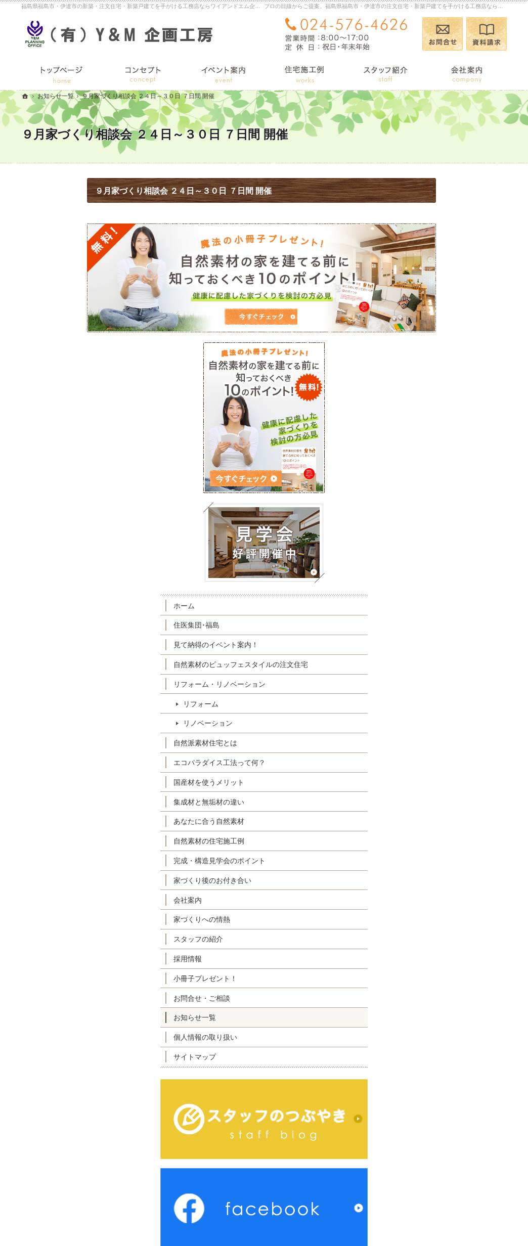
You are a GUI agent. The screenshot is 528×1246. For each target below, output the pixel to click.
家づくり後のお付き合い (437, 723)
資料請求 (486, 34)
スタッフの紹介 (423, 781)
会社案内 (413, 742)
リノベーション (433, 566)
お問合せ (442, 34)
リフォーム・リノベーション (445, 526)
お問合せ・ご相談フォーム (446, 1180)
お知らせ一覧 (420, 860)
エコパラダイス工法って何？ (445, 605)
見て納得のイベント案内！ (441, 478)
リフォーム (426, 546)
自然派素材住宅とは (430, 585)
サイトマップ (420, 899)
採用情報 (413, 801)
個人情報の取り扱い (430, 879)
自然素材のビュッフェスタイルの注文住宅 (448, 502)
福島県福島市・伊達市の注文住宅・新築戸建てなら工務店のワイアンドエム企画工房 (337, 1219)
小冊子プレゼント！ (430, 821)
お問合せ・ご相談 (427, 840)
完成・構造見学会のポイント (445, 703)
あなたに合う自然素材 (434, 664)
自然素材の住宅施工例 (434, 683)
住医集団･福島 (422, 459)
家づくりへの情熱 (427, 762)
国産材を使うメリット (434, 624)
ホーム (409, 439)
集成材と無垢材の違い (434, 644)
